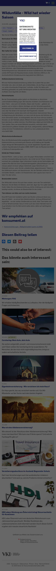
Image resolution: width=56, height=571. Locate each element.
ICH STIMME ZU (28, 48)
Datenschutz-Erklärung (27, 43)
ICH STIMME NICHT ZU (28, 56)
